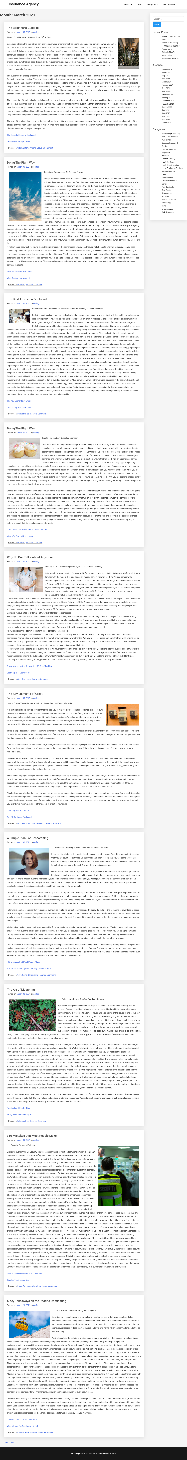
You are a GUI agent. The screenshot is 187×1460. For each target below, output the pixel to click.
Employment (167, 152)
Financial (165, 156)
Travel (164, 206)
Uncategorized (167, 209)
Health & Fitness (168, 162)
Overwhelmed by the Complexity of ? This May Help (29, 666)
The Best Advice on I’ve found (27, 299)
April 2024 (166, 79)
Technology (166, 203)
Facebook (128, 4)
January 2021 (167, 98)
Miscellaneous (167, 178)
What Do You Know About (18, 278)
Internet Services (168, 171)
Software (21, 284)
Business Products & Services (30, 823)
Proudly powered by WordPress (85, 1453)
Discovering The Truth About (19, 407)
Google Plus (152, 4)
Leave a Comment (45, 148)
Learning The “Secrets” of (18, 673)
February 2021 (167, 94)
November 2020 (168, 104)
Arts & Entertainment (26, 148)
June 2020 (166, 113)
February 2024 (167, 85)
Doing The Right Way (21, 162)
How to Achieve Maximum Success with (24, 1273)
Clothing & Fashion (169, 149)
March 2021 (166, 91)
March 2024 (166, 82)
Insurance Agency (24, 4)
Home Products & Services (29, 1286)
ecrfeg (36, 32)
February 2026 (167, 69)
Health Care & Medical (27, 1432)
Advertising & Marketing (27, 975)
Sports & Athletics (169, 200)
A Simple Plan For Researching (27, 838)
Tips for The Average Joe (18, 1280)
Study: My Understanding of (19, 1115)
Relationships (23, 414)
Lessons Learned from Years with (22, 1419)
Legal (164, 174)
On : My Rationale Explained (19, 817)
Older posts (9, 1442)
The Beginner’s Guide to (23, 28)
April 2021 (166, 88)
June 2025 (166, 72)
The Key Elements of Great (18, 401)
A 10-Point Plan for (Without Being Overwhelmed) (29, 968)
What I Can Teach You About (19, 271)
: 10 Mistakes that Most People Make (23, 962)
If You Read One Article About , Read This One (27, 530)
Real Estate (166, 190)
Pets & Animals (168, 187)
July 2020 (165, 110)
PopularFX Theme (108, 1453)
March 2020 (166, 123)
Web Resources (24, 679)
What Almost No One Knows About (22, 1426)
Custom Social (168, 4)
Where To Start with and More (20, 536)
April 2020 (166, 120)
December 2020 (168, 101)
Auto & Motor (167, 140)
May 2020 (166, 116)
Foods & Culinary (168, 159)
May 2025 (166, 76)
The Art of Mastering (21, 989)
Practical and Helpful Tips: (18, 141)
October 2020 (167, 107)
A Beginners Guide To (170, 58)
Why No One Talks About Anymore (30, 557)
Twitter (139, 4)
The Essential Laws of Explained (21, 135)
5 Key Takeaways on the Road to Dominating (36, 1301)
